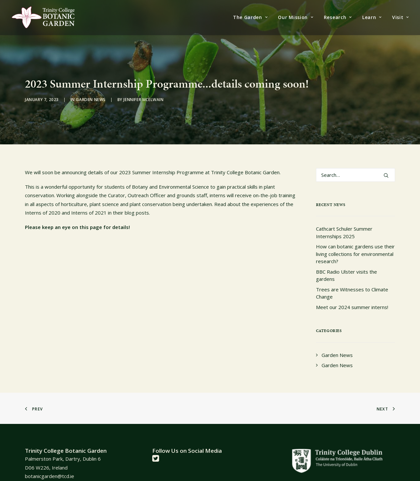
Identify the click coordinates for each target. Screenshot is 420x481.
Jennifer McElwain (143, 91)
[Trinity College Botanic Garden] (43, 17)
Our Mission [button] (295, 17)
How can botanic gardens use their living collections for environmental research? (355, 238)
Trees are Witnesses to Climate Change (352, 277)
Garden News (91, 91)
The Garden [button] (250, 17)
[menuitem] (252, 17)
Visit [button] (400, 17)
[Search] (355, 159)
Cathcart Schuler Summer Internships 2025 (344, 217)
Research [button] (338, 17)
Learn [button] (372, 17)
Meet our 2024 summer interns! (352, 291)
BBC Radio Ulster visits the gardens (346, 260)
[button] (386, 159)
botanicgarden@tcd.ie (49, 460)
